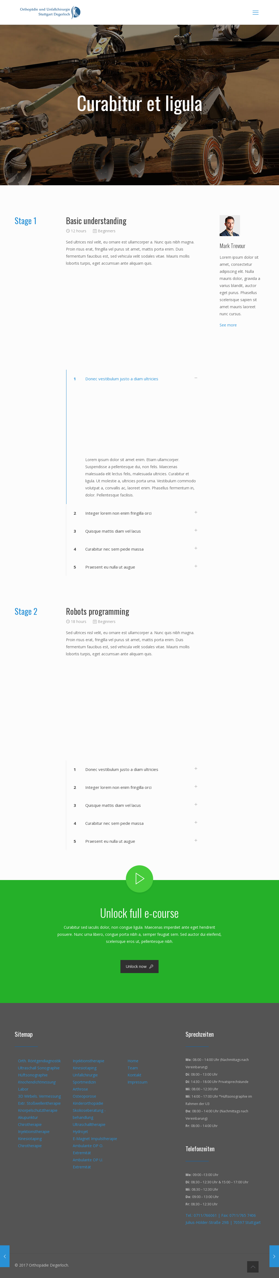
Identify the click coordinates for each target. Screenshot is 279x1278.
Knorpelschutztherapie (37, 1110)
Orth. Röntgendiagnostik (39, 1060)
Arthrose (80, 1089)
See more (228, 325)
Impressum (137, 1082)
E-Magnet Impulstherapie (95, 1138)
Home (133, 1060)
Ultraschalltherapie (89, 1124)
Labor (23, 1089)
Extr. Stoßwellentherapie (39, 1103)
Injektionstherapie (34, 1131)
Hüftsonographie (33, 1075)
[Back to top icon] (253, 1267)
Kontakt (134, 1075)
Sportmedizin (84, 1082)
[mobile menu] (255, 12)
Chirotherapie (30, 1124)
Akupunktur (28, 1117)
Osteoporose (84, 1096)
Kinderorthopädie (88, 1103)
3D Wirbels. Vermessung (39, 1096)
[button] (134, 437)
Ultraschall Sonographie (39, 1067)
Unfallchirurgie (85, 1075)
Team (133, 1067)
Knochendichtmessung (37, 1082)
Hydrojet (80, 1131)
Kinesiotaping (30, 1138)
